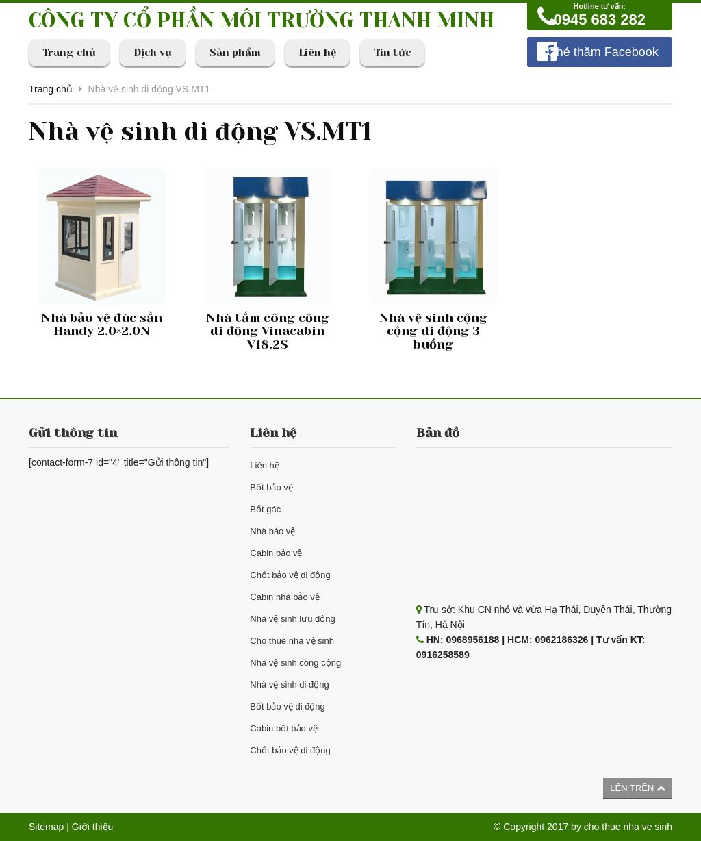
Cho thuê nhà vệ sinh (292, 641)
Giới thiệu (93, 826)
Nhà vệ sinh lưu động (292, 619)
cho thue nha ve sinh (628, 826)
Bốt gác (265, 509)
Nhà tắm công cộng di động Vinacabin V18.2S (267, 331)
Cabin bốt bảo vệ (284, 728)
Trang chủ (69, 53)
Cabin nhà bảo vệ (284, 597)
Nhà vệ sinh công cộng (295, 662)
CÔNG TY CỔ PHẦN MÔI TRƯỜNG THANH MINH (261, 20)
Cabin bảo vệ (276, 553)
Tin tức (392, 53)
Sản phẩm (235, 53)
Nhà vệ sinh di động (289, 684)
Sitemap (46, 826)
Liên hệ (317, 53)
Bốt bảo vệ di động (287, 706)
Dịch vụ (152, 53)
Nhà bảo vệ (272, 531)
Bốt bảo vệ (271, 487)
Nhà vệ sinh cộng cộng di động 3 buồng (433, 331)
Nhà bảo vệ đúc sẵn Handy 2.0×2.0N (101, 324)
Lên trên (637, 788)
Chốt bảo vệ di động (290, 575)
